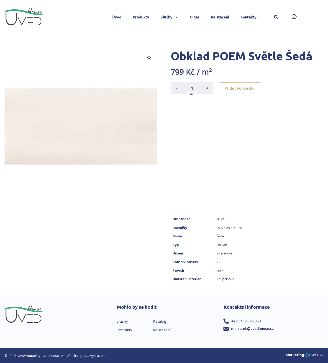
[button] (276, 17)
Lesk (219, 270)
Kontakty (248, 17)
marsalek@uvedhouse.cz (252, 329)
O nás (195, 17)
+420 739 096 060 (246, 321)
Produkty (141, 17)
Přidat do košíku (239, 88)
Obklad (221, 245)
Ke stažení (220, 17)
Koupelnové (225, 279)
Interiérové (224, 253)
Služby (169, 17)
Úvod (116, 17)
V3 (218, 262)
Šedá (220, 236)
